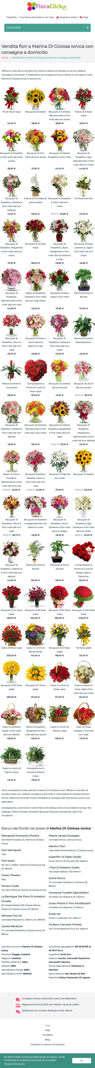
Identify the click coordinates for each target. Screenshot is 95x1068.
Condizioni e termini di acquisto (47, 1044)
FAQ (47, 1030)
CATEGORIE (47, 28)
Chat (84, 17)
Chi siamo (47, 1035)
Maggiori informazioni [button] (14, 1064)
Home (4, 57)
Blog (47, 1039)
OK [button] (81, 1061)
